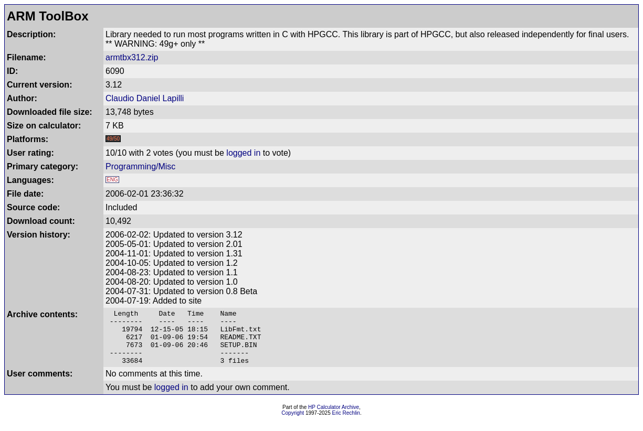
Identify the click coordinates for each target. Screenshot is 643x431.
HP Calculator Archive (333, 418)
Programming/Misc (140, 166)
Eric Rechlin (346, 424)
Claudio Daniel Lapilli (145, 98)
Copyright (292, 424)
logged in (243, 152)
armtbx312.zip (132, 57)
